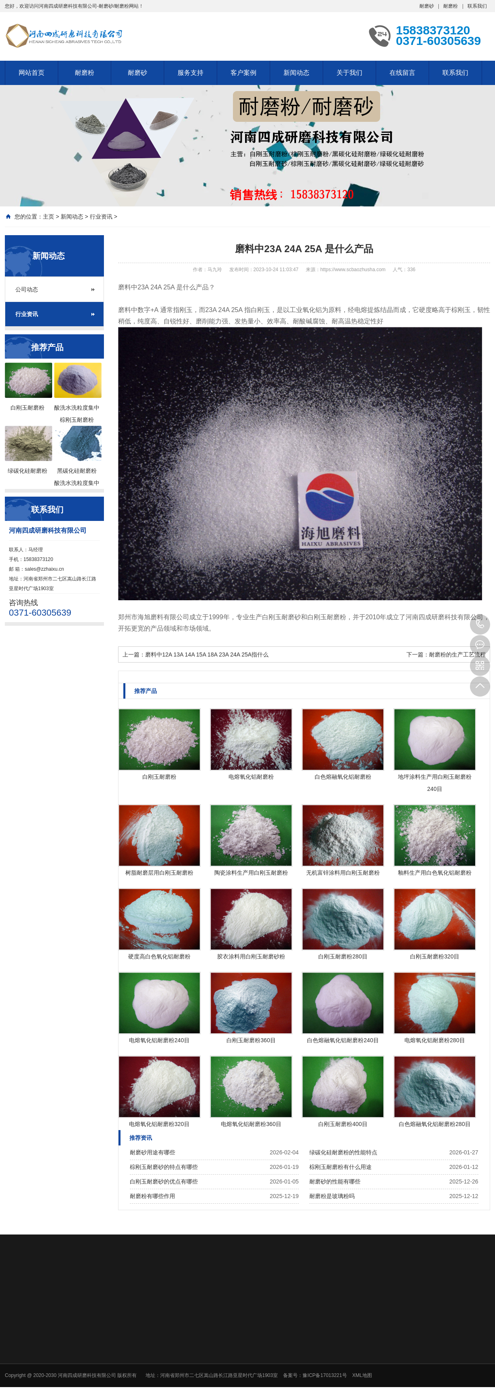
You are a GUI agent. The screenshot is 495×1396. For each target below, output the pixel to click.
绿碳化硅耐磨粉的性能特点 (343, 1152)
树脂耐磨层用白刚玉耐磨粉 (159, 872)
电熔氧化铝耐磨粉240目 (159, 1040)
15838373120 (480, 624)
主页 (48, 216)
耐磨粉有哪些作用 (152, 1196)
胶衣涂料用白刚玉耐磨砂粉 (251, 956)
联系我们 (477, 6)
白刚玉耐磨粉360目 (250, 1040)
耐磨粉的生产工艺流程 (457, 654)
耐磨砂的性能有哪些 (334, 1181)
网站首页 (31, 72)
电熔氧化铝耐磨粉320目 (159, 1124)
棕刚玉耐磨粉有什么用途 (340, 1167)
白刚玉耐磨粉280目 (342, 956)
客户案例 (243, 72)
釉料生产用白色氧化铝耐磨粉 (435, 872)
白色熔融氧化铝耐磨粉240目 (343, 1040)
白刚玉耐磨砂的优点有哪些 (164, 1181)
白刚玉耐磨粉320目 (434, 956)
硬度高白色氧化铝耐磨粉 (159, 956)
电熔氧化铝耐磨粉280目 (434, 1040)
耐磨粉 (450, 6)
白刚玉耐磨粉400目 (342, 1124)
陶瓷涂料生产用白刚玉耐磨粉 (251, 872)
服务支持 (190, 72)
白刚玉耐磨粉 (159, 776)
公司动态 (26, 289)
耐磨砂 (426, 6)
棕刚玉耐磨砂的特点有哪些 (164, 1167)
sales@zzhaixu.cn (44, 569)
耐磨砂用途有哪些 (152, 1152)
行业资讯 (101, 216)
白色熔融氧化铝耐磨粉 (343, 776)
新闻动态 (296, 72)
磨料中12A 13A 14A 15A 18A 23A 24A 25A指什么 (207, 654)
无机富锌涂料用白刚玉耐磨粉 (343, 872)
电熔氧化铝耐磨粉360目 (251, 1124)
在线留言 (402, 72)
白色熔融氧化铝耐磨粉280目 (434, 1124)
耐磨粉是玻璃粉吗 (332, 1196)
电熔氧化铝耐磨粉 (251, 776)
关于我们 (349, 72)
